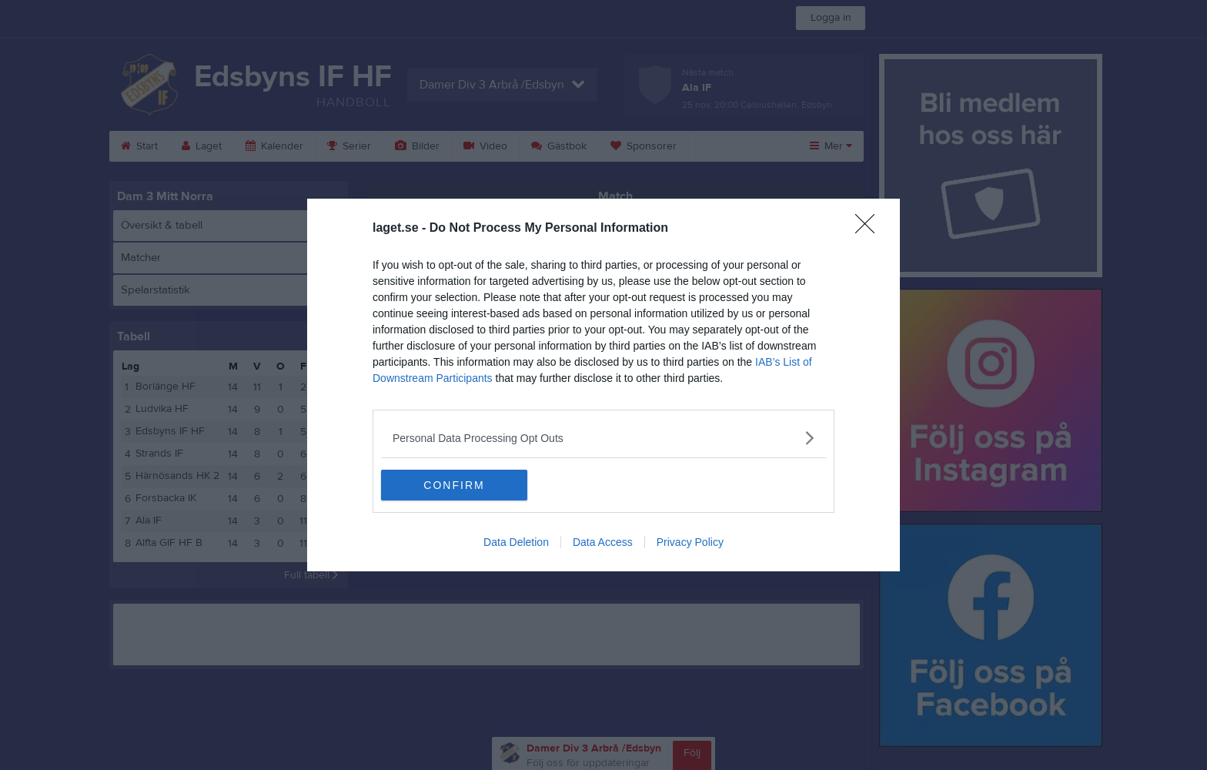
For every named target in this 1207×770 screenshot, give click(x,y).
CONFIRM (453, 485)
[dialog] (603, 385)
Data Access (603, 542)
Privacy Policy (690, 542)
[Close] (869, 228)
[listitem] (603, 438)
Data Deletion (516, 542)
